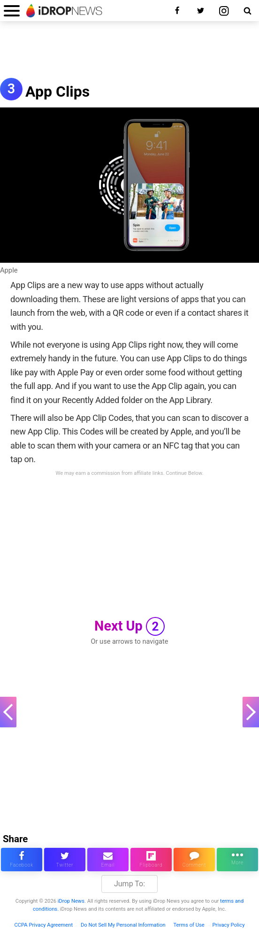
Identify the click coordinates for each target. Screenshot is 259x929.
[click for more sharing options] (237, 859)
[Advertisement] (129, 54)
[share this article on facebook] (21, 859)
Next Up (129, 626)
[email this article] (108, 859)
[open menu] (11, 10)
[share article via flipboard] (151, 859)
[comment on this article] (194, 859)
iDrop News (71, 901)
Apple (9, 270)
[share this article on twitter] (64, 859)
